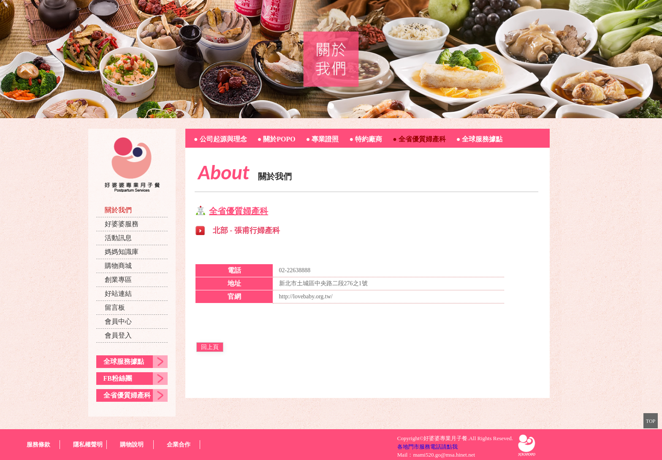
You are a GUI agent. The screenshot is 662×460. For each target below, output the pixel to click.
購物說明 (132, 444)
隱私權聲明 (88, 444)
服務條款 (38, 444)
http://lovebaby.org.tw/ (306, 296)
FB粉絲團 (117, 378)
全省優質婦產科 (127, 395)
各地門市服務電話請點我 (427, 447)
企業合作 (178, 444)
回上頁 (210, 347)
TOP (650, 421)
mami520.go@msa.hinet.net (444, 455)
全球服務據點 (123, 361)
